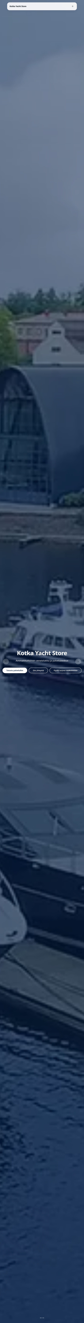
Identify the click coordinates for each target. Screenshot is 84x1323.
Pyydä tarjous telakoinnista (65, 670)
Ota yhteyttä (38, 670)
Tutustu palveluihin (14, 670)
